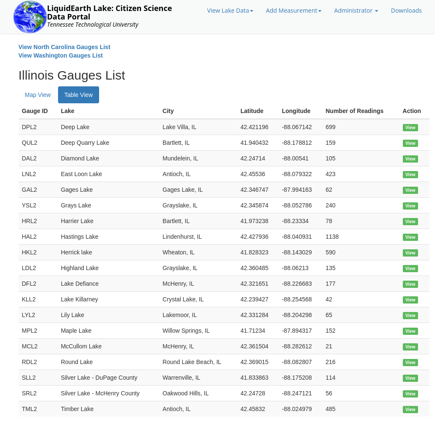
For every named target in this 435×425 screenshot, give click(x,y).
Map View (38, 94)
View (410, 127)
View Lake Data (230, 10)
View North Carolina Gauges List (65, 47)
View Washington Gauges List (61, 55)
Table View (78, 94)
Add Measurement (293, 10)
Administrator (356, 10)
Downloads (406, 10)
